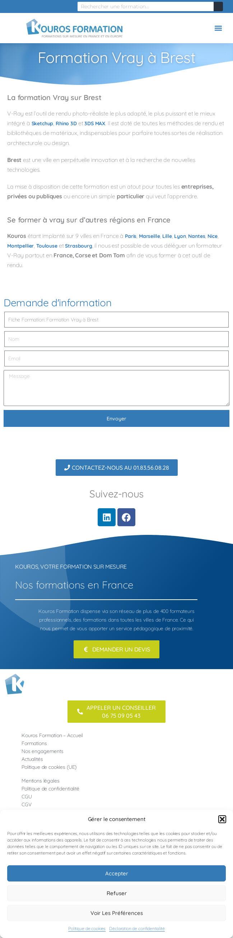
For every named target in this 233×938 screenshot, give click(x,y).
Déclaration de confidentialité (137, 928)
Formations (34, 743)
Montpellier (20, 246)
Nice (212, 236)
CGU (27, 796)
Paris (130, 236)
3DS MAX (94, 123)
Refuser (117, 893)
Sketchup (42, 123)
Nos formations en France (74, 584)
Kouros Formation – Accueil (52, 735)
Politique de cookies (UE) (49, 767)
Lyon (180, 236)
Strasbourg (78, 246)
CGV (27, 804)
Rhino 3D (66, 123)
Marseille (149, 236)
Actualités (32, 759)
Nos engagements (43, 751)
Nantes (196, 236)
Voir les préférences (116, 913)
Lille (167, 236)
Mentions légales (41, 780)
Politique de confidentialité (50, 788)
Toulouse (46, 246)
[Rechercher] (218, 6)
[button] (222, 819)
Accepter (116, 873)
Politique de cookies (87, 928)
